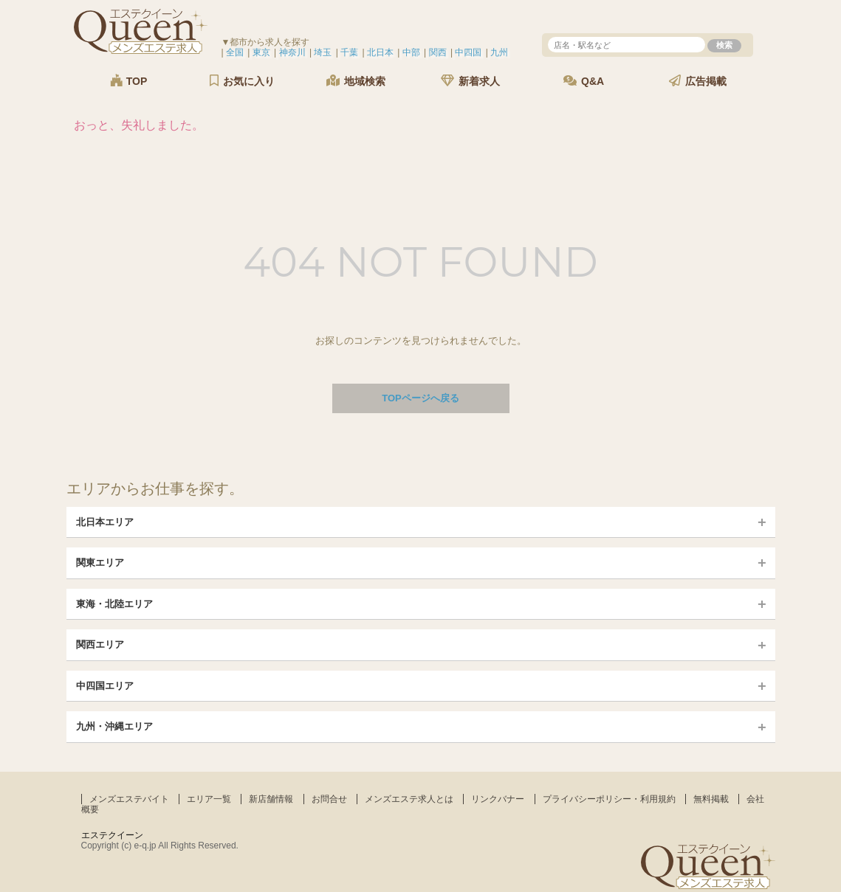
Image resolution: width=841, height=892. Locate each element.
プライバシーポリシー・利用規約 (609, 799)
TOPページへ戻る (420, 398)
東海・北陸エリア (114, 603)
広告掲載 (698, 81)
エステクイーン (112, 835)
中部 (411, 52)
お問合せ (329, 799)
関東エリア (100, 562)
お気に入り (242, 81)
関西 (438, 52)
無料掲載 (711, 799)
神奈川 (292, 52)
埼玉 (323, 52)
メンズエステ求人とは (409, 799)
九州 (499, 52)
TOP (128, 81)
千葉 (349, 52)
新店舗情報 (271, 799)
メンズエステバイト (129, 799)
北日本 (380, 52)
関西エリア (100, 644)
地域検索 (355, 81)
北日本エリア (105, 522)
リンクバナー (497, 799)
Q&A (583, 81)
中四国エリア (105, 685)
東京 (261, 52)
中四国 (468, 52)
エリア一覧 (209, 799)
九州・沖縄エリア (114, 726)
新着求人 (470, 81)
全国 (235, 52)
